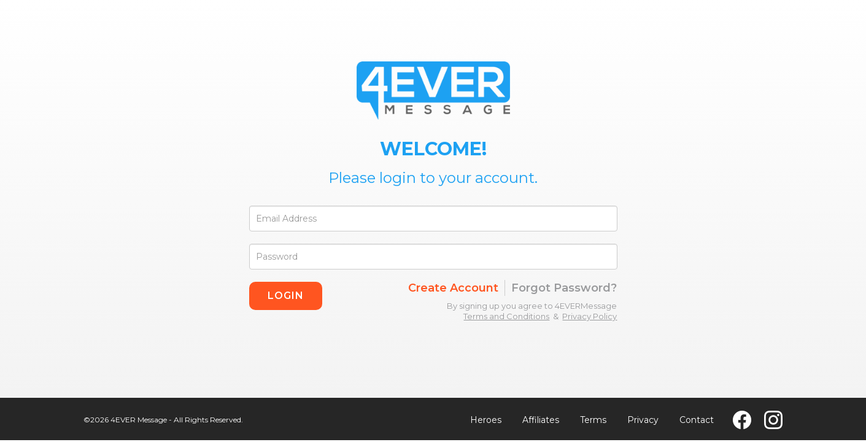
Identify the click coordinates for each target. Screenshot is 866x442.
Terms (593, 419)
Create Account (453, 288)
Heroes (485, 419)
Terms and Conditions (506, 316)
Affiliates (540, 419)
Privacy (643, 419)
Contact (696, 419)
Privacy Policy (589, 316)
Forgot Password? (564, 288)
